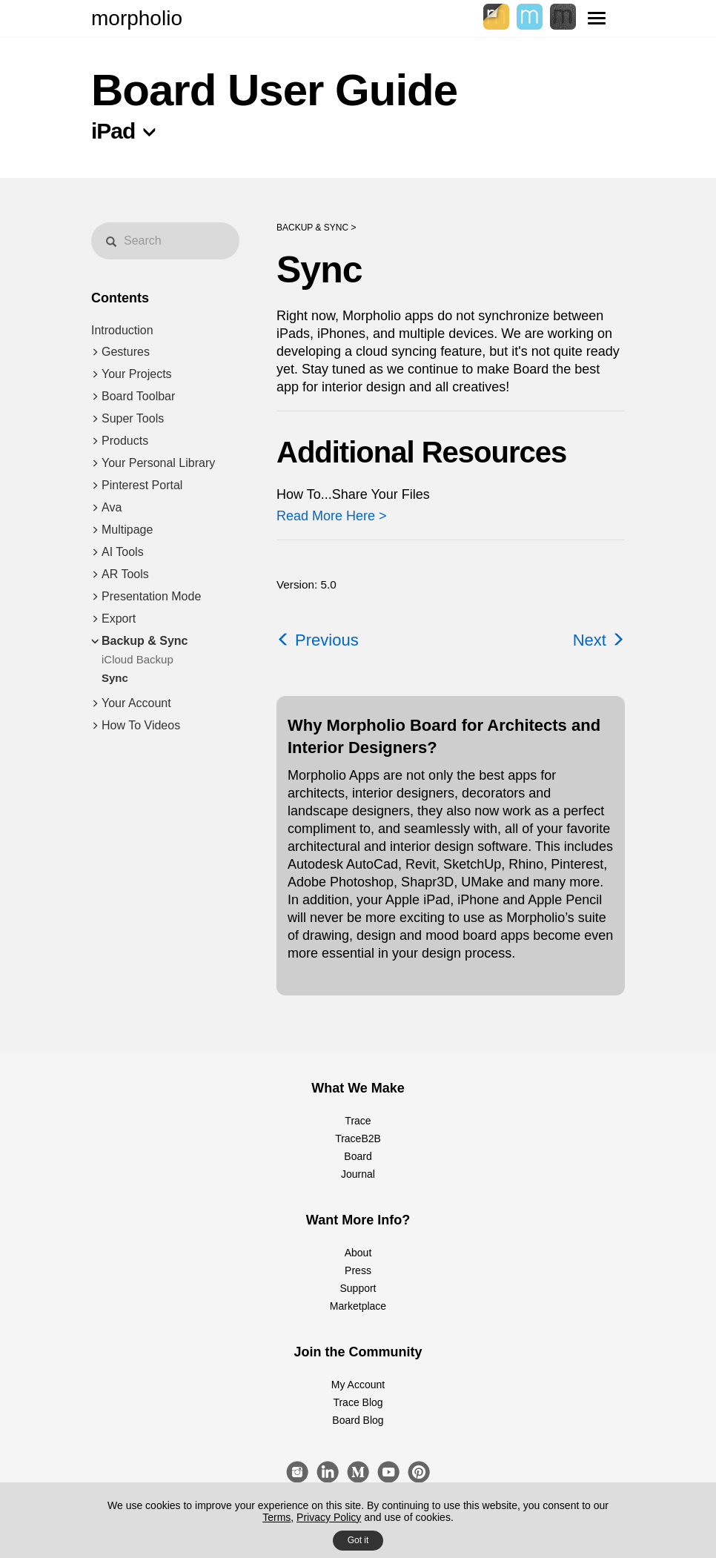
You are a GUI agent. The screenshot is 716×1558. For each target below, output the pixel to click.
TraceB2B (358, 1138)
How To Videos (141, 725)
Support (357, 1288)
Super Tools (133, 418)
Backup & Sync (145, 640)
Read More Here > (331, 515)
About (358, 1253)
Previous (317, 640)
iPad (113, 131)
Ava (112, 507)
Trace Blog (357, 1402)
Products (125, 440)
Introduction (122, 330)
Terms (276, 1517)
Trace (358, 1121)
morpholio (136, 18)
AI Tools (123, 552)
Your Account (136, 703)
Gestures (126, 351)
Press (358, 1270)
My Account (358, 1384)
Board (357, 1156)
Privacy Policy (328, 1517)
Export (119, 618)
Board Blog (357, 1420)
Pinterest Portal (142, 485)
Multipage (127, 529)
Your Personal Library (158, 463)
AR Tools (125, 574)
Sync (115, 678)
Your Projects (137, 374)
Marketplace (358, 1306)
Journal (358, 1174)
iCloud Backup (137, 659)
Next (599, 640)
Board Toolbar (138, 396)
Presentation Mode (151, 596)
